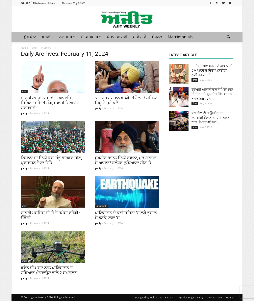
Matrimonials (180, 36)
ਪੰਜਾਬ (98, 91)
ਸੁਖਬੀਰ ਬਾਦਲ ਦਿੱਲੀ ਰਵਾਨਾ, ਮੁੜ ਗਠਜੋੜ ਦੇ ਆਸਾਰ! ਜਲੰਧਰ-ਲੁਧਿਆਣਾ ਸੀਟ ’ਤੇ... (126, 160)
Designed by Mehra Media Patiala (154, 297)
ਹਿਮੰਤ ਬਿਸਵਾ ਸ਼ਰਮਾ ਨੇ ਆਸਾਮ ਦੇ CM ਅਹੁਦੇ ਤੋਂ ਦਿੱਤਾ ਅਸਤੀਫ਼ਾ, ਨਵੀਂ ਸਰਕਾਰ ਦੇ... (211, 70)
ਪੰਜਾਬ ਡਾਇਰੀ (117, 36)
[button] (228, 37)
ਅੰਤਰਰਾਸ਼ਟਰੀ (101, 206)
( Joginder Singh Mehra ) (189, 297)
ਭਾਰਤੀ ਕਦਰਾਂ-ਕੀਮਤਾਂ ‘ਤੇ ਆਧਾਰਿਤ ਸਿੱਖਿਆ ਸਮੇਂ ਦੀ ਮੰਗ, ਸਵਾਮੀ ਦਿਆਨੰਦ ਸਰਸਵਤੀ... (50, 103)
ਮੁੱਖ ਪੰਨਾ (30, 36)
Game (229, 297)
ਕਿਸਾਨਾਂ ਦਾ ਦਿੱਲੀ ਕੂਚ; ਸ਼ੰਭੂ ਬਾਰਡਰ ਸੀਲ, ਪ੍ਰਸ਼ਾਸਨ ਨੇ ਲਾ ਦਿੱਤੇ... (51, 160)
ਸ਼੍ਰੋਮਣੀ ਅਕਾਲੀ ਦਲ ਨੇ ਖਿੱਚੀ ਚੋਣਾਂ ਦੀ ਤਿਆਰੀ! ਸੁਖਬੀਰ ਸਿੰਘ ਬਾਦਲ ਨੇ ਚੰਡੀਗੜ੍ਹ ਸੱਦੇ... (212, 94)
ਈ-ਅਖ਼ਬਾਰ (91, 36)
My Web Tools (214, 297)
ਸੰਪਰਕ (157, 36)
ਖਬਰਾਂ (48, 36)
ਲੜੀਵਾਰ (67, 36)
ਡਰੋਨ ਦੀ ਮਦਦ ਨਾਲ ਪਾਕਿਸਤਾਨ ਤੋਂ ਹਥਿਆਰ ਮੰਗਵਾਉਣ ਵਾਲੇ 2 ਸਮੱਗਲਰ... (50, 270)
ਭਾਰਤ (24, 91)
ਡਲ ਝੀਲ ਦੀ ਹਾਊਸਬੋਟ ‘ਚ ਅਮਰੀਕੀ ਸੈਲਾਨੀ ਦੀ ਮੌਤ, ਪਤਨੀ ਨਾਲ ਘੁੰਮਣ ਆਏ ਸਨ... (211, 117)
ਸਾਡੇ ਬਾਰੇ (139, 36)
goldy (24, 113)
